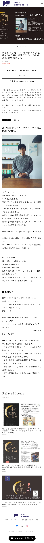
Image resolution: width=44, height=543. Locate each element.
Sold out (22, 76)
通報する (16, 120)
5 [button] (23, 46)
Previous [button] (3, 26)
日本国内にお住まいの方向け (22, 81)
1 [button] (17, 46)
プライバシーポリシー (12, 520)
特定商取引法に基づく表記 (30, 520)
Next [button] (40, 26)
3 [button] (20, 46)
